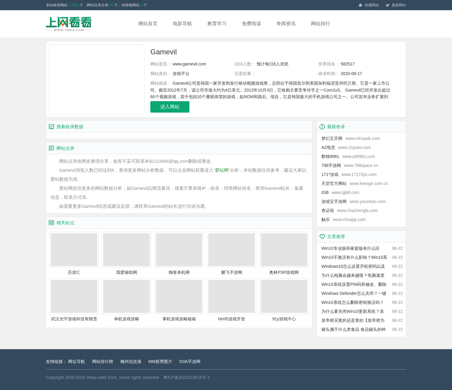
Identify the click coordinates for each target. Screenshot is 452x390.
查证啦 (349, 210)
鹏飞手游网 (231, 253)
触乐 (343, 219)
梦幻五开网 (350, 138)
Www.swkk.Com (101, 377)
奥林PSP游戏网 (284, 253)
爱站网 (221, 170)
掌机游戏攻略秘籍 (179, 299)
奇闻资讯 (286, 23)
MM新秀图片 (160, 361)
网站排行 (320, 23)
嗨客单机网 (179, 253)
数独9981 (348, 156)
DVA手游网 (189, 361)
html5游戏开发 (231, 299)
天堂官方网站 (354, 183)
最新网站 (395, 5)
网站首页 (148, 23)
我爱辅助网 (126, 253)
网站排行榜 (102, 361)
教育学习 (217, 23)
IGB (340, 192)
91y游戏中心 (284, 299)
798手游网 (349, 165)
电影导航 (182, 23)
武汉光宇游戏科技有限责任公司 (74, 300)
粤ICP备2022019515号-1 (186, 377)
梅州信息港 (130, 361)
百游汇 (74, 253)
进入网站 (169, 106)
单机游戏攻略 (126, 299)
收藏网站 (368, 5)
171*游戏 (349, 174)
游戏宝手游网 (353, 201)
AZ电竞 (346, 147)
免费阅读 (251, 23)
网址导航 (76, 361)
